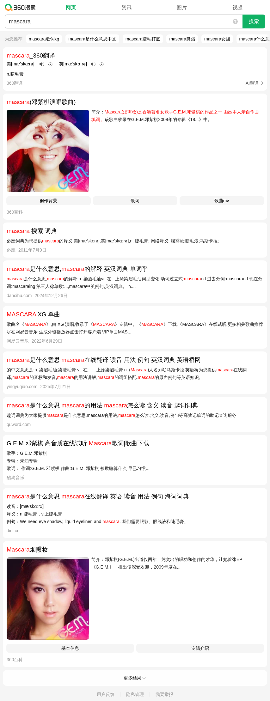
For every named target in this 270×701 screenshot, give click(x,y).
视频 (237, 7)
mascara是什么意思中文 (92, 38)
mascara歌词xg (44, 38)
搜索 (254, 21)
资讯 (126, 7)
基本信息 (70, 648)
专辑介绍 (200, 648)
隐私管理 (135, 694)
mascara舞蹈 (182, 38)
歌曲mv (221, 200)
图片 (182, 7)
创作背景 (48, 200)
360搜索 (22, 7)
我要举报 (164, 694)
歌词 (135, 200)
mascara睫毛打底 (143, 38)
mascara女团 (217, 38)
